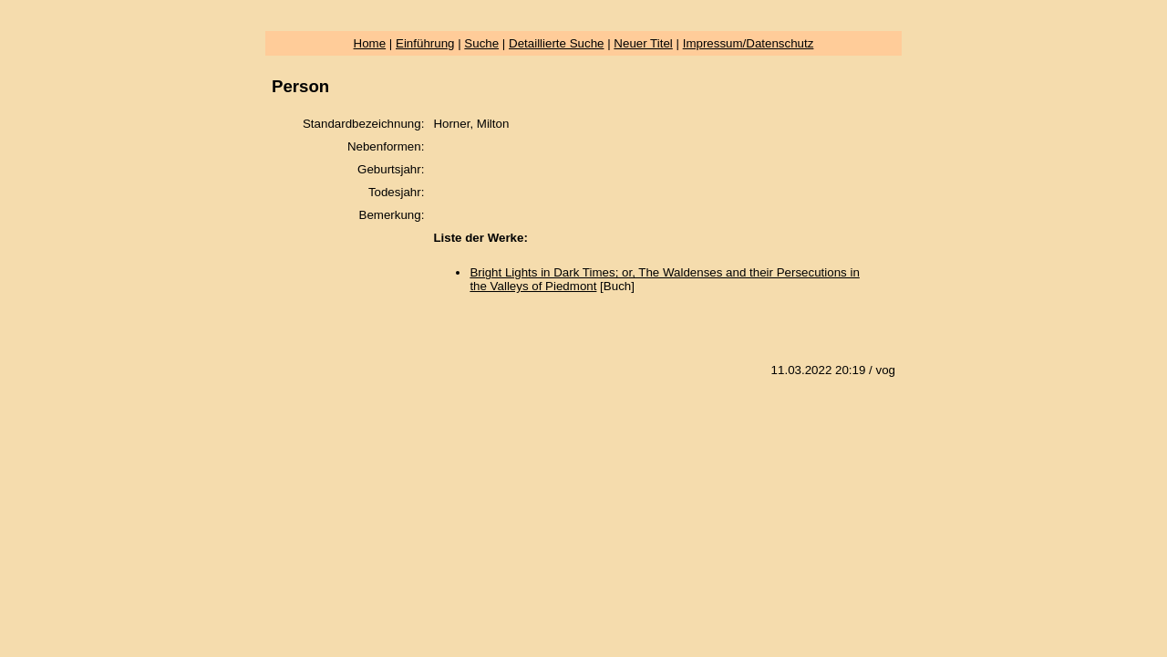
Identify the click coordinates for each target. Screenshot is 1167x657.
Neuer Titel (643, 43)
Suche (481, 43)
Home (370, 43)
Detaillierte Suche (556, 43)
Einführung (425, 43)
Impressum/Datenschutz (748, 43)
